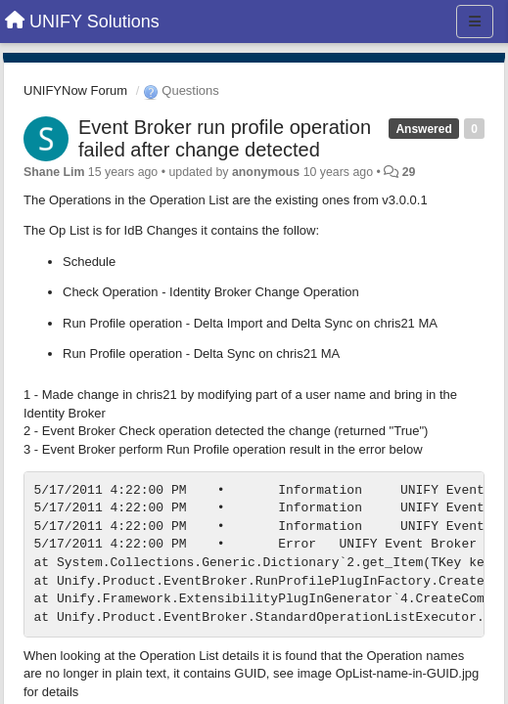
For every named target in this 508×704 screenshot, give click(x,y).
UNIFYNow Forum (75, 90)
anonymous (266, 172)
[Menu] (474, 21)
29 (409, 172)
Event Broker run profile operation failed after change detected (224, 138)
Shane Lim (53, 172)
